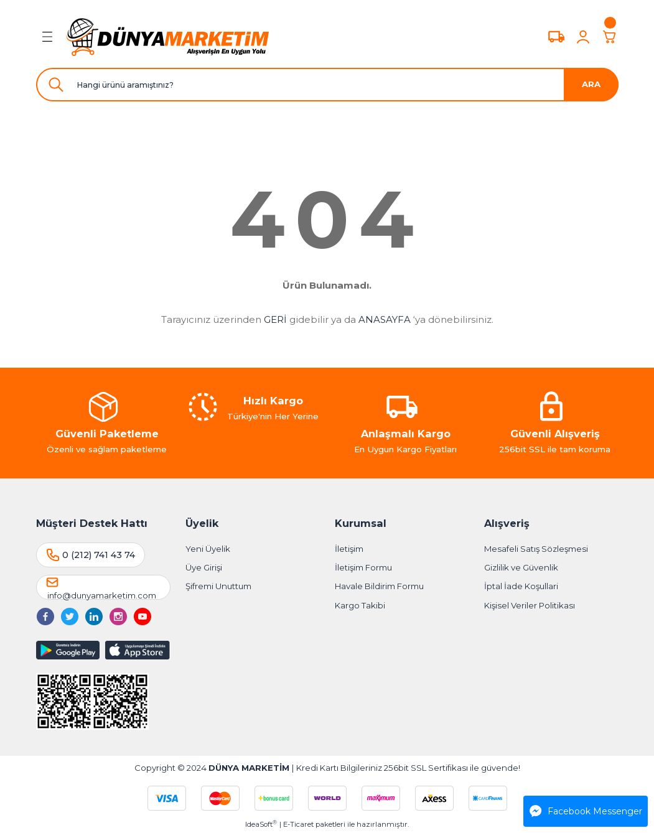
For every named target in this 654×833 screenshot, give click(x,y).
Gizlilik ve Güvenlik (521, 567)
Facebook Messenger (586, 811)
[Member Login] (583, 36)
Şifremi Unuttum (218, 586)
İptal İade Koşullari (521, 586)
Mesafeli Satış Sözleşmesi (536, 549)
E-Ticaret (298, 824)
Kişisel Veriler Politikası (529, 605)
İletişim (349, 549)
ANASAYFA (384, 319)
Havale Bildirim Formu (379, 586)
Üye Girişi (203, 567)
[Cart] (610, 37)
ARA (591, 84)
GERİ (275, 319)
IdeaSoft (261, 824)
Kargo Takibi (360, 605)
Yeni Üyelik (207, 549)
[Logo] (168, 37)
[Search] (327, 84)
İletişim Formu (363, 567)
